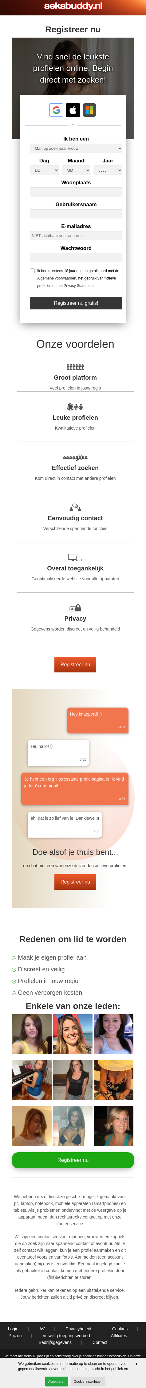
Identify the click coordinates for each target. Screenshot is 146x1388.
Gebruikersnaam (76, 204)
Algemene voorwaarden (56, 278)
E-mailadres (76, 226)
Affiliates (119, 1335)
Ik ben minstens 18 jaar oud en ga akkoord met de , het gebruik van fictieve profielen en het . (78, 278)
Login (13, 1328)
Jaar (108, 161)
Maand (76, 161)
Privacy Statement (78, 286)
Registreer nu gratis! (76, 303)
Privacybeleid (78, 1328)
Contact (100, 1342)
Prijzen (15, 1335)
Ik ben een (76, 139)
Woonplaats (76, 183)
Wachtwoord (76, 248)
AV (42, 1328)
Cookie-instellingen (88, 1381)
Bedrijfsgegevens (55, 1342)
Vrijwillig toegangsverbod (66, 1335)
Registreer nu (75, 664)
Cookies (120, 1328)
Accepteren (56, 1381)
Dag (44, 161)
